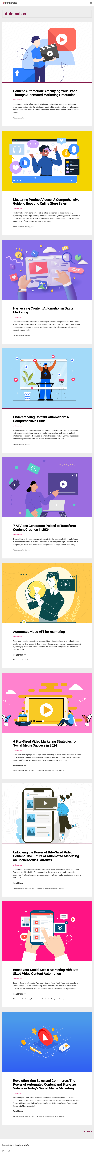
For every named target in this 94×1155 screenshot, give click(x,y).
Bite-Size (27, 335)
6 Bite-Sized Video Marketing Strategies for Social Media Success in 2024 (45, 743)
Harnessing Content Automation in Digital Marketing (44, 310)
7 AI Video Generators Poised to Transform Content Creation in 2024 (45, 528)
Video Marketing (59, 770)
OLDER (88, 1131)
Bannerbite (6, 1145)
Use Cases (51, 770)
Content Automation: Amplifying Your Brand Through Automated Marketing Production (45, 93)
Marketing (27, 227)
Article (15, 118)
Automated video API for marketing (39, 632)
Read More (19, 655)
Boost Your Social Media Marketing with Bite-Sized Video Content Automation (46, 972)
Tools (32, 227)
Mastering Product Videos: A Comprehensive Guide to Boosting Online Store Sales (46, 202)
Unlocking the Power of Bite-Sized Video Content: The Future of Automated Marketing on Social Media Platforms (46, 856)
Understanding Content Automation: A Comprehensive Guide (41, 419)
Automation (20, 118)
